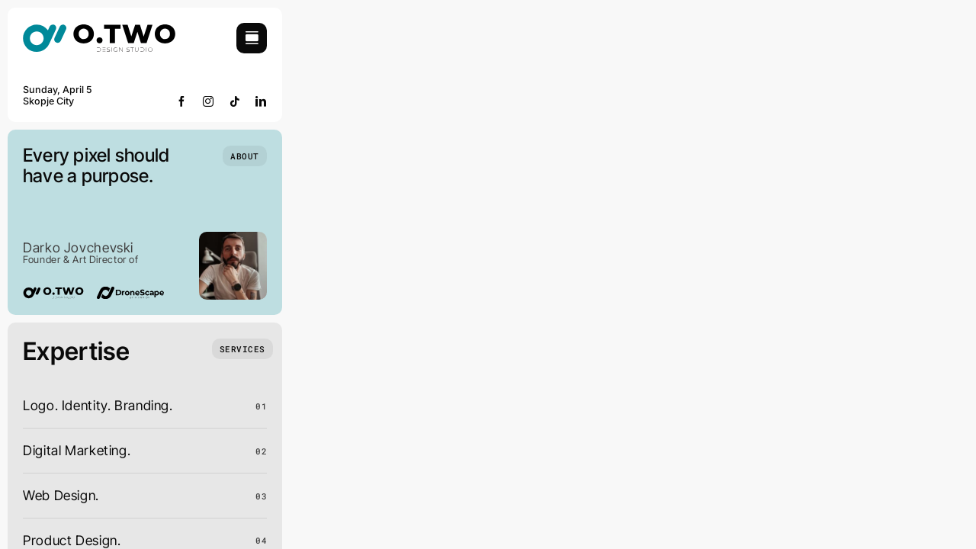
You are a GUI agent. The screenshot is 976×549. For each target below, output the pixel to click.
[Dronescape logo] (130, 293)
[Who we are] (245, 156)
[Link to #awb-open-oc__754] (251, 38)
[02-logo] (99, 29)
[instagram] (208, 101)
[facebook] (182, 101)
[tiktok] (235, 101)
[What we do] (242, 349)
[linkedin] (261, 101)
